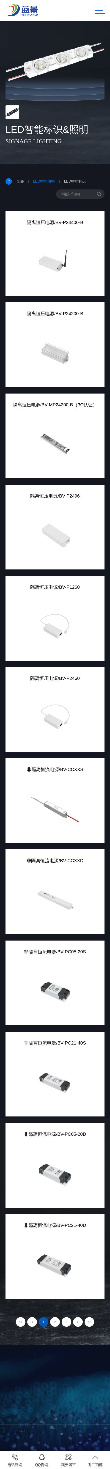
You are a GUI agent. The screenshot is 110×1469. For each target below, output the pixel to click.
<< (20, 1322)
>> (89, 1322)
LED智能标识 (75, 181)
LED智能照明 (44, 181)
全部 (20, 181)
